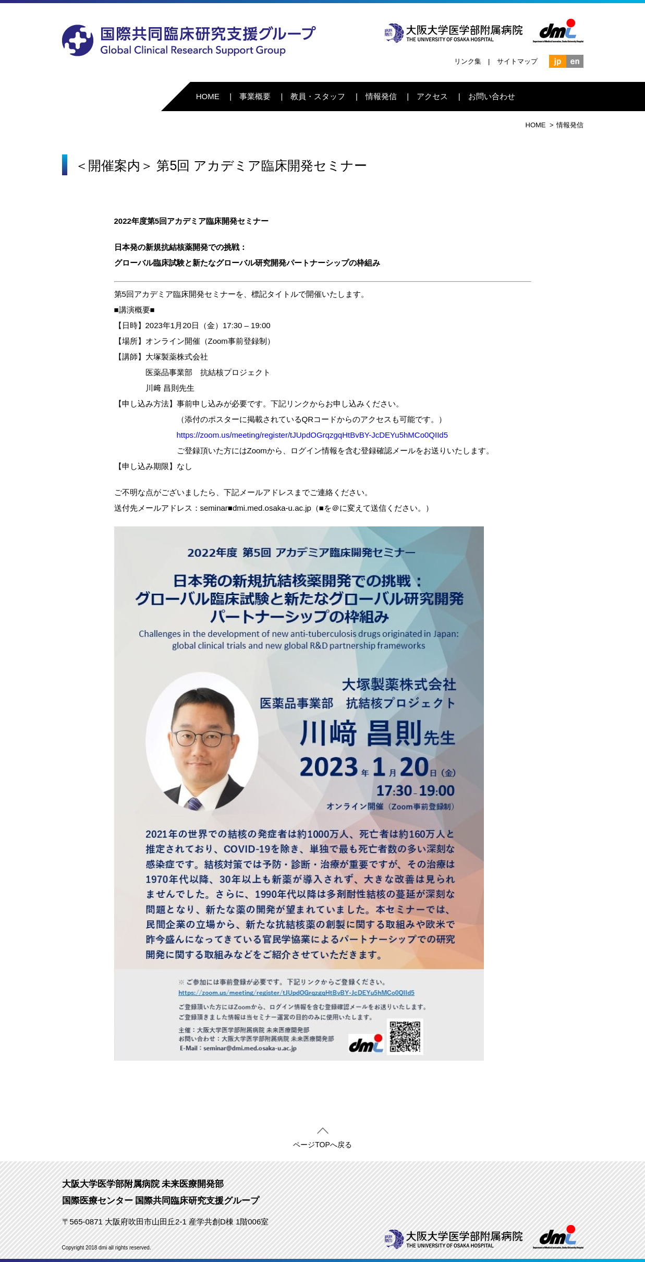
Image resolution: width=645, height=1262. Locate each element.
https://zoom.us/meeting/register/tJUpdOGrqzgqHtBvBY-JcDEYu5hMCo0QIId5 (312, 434)
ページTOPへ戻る (322, 1142)
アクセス (432, 96)
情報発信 (381, 96)
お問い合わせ (491, 96)
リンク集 (467, 61)
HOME (208, 96)
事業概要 (255, 96)
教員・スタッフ (317, 96)
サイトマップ (517, 61)
